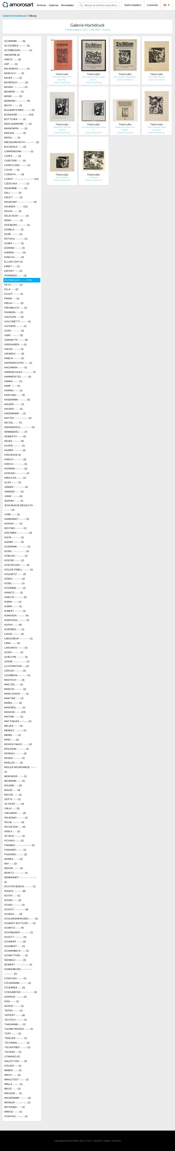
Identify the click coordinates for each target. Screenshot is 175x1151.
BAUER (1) (13, 77)
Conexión (152, 4)
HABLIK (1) (14, 358)
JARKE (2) (13, 496)
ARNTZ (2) (12, 59)
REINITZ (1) (16, 872)
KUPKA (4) (13, 624)
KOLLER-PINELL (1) (18, 569)
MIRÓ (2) (11, 739)
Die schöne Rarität (157, 77)
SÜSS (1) (11, 1001)
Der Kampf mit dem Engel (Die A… (93, 78)
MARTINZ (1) (13, 698)
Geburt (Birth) (62, 177)
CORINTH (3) (14, 174)
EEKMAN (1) (14, 247)
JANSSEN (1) (14, 491)
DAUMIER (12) (16, 206)
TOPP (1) (12, 1033)
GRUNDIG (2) (14, 353)
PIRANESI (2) (19, 845)
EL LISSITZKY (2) (13, 261)
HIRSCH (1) (15, 463)
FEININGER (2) (15, 275)
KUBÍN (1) (13, 606)
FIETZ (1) (13, 284)
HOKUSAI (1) (16, 473)
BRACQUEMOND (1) (18, 123)
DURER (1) (14, 243)
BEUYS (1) (13, 105)
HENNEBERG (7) (15, 431)
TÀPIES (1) (13, 1010)
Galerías (53, 5)
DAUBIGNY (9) (20, 201)
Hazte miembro (132, 4)
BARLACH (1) (14, 73)
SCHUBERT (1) (14, 946)
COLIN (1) (11, 169)
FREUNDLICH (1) (15, 307)
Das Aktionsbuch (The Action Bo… (62, 78)
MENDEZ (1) (15, 730)
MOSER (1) (14, 757)
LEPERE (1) (16, 661)
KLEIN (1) (14, 537)
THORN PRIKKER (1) (18, 1028)
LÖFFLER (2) (15, 670)
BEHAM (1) (16, 86)
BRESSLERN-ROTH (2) (21, 142)
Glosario (107, 1140)
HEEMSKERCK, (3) (19, 427)
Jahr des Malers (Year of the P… (94, 128)
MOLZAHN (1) (16, 748)
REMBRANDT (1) (20, 879)
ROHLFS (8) (14, 890)
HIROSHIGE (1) (12, 454)
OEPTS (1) (12, 799)
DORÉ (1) (13, 234)
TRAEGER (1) (15, 1038)
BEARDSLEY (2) (16, 82)
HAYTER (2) (17, 417)
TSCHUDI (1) (12, 1051)
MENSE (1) (12, 735)
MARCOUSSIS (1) (16, 693)
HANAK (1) (13, 381)
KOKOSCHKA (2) (16, 564)
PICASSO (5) (14, 840)
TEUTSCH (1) (15, 1019)
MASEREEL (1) (14, 707)
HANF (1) (12, 385)
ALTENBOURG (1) (18, 50)
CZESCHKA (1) (16, 183)
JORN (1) (12, 514)
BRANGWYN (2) (15, 128)
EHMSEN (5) (15, 252)
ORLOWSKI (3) (15, 812)
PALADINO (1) (16, 817)
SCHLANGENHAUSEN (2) (21, 918)
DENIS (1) (13, 220)
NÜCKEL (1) (13, 794)
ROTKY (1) (12, 895)
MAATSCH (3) (14, 679)
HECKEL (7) (13, 422)
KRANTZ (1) (13, 592)
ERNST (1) (12, 266)
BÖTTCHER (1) (15, 119)
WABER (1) (13, 1070)
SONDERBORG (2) (18, 971)
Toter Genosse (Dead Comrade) (156, 128)
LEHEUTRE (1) (16, 656)
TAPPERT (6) (14, 1015)
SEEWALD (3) (15, 959)
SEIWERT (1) (18, 964)
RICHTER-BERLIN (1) (20, 886)
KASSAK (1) (13, 523)
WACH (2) (12, 1074)
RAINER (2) (13, 858)
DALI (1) (12, 192)
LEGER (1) (13, 652)
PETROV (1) (14, 835)
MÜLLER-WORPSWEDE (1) (20, 769)
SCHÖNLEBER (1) (18, 932)
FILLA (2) (11, 289)
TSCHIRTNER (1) (17, 1047)
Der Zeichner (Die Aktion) (125, 77)
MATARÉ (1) (13, 716)
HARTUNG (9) (14, 394)
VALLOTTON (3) (15, 1061)
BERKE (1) (13, 96)
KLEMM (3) (14, 541)
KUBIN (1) (12, 601)
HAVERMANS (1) (15, 413)
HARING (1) (13, 390)
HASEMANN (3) (17, 399)
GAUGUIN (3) (13, 316)
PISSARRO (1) (15, 849)
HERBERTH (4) (15, 436)
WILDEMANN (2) (17, 1097)
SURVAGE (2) (15, 996)
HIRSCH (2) (15, 459)
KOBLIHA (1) (16, 555)
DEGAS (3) (12, 211)
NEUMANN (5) (14, 780)
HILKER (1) (14, 445)
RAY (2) (10, 863)
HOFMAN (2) (15, 468)
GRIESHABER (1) (15, 344)
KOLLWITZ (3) (15, 574)
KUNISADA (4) (16, 615)
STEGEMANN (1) (17, 982)
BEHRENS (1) (14, 91)
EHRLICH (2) (14, 257)
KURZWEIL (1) (14, 629)
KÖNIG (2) (14, 578)
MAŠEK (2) (13, 702)
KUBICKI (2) (15, 597)
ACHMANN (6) (14, 41)
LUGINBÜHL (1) (17, 675)
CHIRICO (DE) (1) (17, 165)
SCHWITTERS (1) (16, 955)
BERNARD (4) (17, 100)
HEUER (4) (14, 440)
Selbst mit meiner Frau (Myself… (125, 128)
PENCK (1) (12, 831)
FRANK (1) (11, 298)
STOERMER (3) (14, 987)
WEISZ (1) (12, 1088)
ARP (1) (11, 63)
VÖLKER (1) (12, 1065)
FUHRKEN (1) (13, 312)
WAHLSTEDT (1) (16, 1079)
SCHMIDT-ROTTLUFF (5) (20, 923)
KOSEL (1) (14, 583)
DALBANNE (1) (15, 188)
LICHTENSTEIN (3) (16, 666)
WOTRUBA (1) (14, 1107)
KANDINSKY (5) (16, 518)
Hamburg (93, 177)
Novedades (67, 5)
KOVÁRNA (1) (15, 587)
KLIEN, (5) (16, 551)
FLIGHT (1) (13, 293)
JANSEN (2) (16, 486)
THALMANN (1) (14, 1024)
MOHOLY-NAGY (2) (18, 744)
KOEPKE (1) (14, 560)
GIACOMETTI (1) (17, 321)
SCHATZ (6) (16, 909)
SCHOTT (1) (15, 936)
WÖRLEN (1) (17, 1102)
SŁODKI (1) (14, 1005)
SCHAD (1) (14, 904)
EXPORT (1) (13, 270)
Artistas (41, 5)
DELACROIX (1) (16, 215)
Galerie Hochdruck (14, 15)
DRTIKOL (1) (15, 238)
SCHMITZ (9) (14, 927)
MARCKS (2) (15, 689)
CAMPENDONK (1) (18, 151)
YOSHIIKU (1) (16, 1116)
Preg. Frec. (116, 1140)
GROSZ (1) (13, 349)
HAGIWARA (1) (15, 367)
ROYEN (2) (12, 900)
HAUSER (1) (14, 404)
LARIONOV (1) (16, 647)
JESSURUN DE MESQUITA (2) (18, 507)
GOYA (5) (14, 330)
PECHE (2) (14, 822)
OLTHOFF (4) (14, 803)
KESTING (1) (15, 528)
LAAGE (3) (14, 633)
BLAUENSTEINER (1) (19, 109)
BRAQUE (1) (15, 132)
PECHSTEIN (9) (14, 826)
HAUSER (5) (13, 408)
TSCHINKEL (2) (17, 1042)
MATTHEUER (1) (17, 721)
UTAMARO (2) (12, 1056)
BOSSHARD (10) (18, 114)
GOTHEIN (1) (15, 326)
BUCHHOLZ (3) (15, 146)
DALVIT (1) (13, 197)
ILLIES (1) (12, 482)
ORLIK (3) (11, 808)
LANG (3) (12, 643)
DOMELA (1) (14, 229)
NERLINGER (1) (15, 776)
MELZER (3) (13, 725)
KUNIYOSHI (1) (16, 620)
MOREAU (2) (15, 753)
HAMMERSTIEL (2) (17, 376)
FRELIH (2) (13, 303)
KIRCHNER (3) (18, 532)
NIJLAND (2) (13, 785)
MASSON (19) (14, 712)
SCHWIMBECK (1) (16, 950)
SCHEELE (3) (13, 913)
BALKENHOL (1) (17, 68)
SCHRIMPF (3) (15, 941)
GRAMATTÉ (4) (16, 339)
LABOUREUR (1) (18, 638)
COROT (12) (21, 178)
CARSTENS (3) (15, 160)
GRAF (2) (13, 335)
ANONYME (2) (12, 54)
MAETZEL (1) (13, 684)
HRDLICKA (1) (15, 477)
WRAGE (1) (13, 1111)
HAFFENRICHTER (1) (18, 362)
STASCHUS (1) (15, 978)
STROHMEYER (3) (20, 992)
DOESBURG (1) (17, 224)
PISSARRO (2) (15, 854)
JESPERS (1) (13, 500)
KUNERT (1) (15, 610)
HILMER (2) (14, 450)
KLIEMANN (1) (17, 546)
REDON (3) (13, 868)
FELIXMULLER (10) (17, 280)
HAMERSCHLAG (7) (20, 371)
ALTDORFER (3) (17, 45)
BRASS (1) (12, 137)
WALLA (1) (13, 1084)
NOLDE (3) (12, 790)
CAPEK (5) (12, 155)
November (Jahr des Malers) (62, 128)
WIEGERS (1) (13, 1093)
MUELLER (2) (13, 762)
